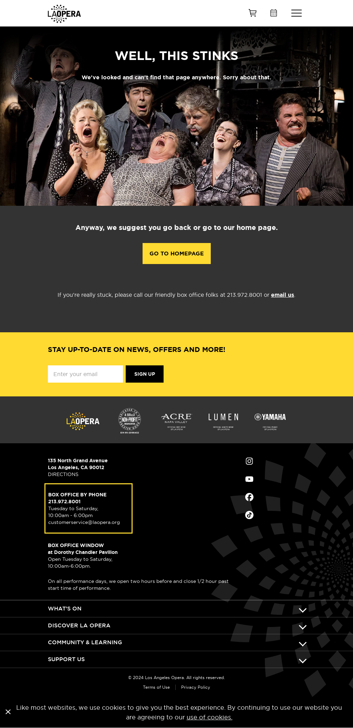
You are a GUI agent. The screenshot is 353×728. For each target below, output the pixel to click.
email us (282, 295)
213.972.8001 (64, 501)
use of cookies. (209, 717)
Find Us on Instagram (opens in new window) (249, 461)
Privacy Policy (195, 687)
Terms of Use (156, 687)
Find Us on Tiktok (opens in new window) (249, 515)
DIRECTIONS (63, 474)
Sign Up (144, 374)
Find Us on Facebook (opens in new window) (249, 497)
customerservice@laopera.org (84, 522)
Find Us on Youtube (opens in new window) (249, 479)
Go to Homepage (176, 253)
